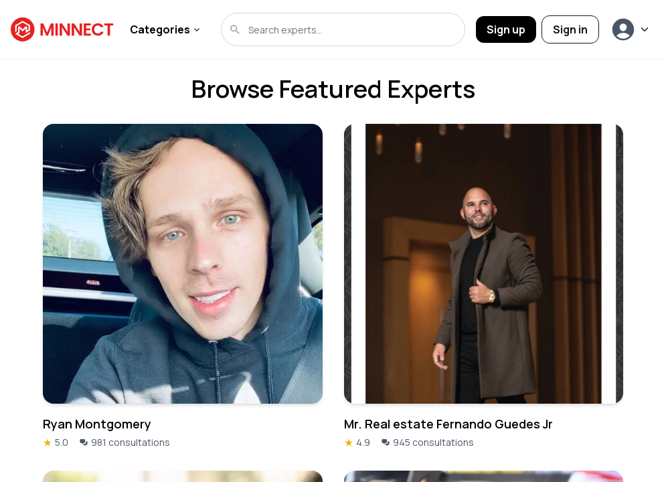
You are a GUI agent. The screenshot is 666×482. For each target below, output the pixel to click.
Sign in (570, 29)
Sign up (506, 29)
